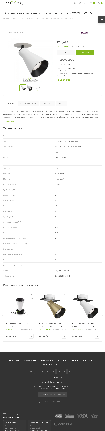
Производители (50, 364)
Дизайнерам (30, 360)
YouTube (58, 371)
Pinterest (69, 371)
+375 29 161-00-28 (53, 378)
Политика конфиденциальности (54, 401)
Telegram (53, 371)
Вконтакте (31, 371)
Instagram (47, 371)
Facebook (36, 371)
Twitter (42, 371)
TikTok (64, 371)
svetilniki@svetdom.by (54, 382)
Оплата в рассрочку (28, 103)
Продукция (14, 360)
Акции (75, 360)
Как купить (47, 103)
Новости (62, 360)
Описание (10, 103)
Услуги (61, 103)
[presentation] (3, 316)
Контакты (87, 360)
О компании (47, 360)
